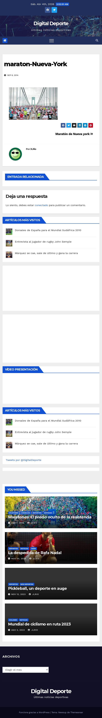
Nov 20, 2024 (18, 558)
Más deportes (27, 584)
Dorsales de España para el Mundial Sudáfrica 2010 (48, 230)
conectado (41, 205)
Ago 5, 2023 (18, 630)
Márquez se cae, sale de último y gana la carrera (46, 253)
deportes (37, 513)
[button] (97, 40)
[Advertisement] (30, 287)
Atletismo (13, 513)
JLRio (33, 149)
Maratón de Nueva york (74, 134)
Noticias (48, 513)
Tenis (33, 548)
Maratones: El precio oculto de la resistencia (49, 517)
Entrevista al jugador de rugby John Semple (43, 241)
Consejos (25, 513)
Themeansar (76, 712)
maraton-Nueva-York (35, 64)
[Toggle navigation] (51, 40)
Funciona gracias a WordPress (34, 712)
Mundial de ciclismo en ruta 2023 (39, 624)
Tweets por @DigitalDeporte (23, 460)
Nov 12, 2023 (18, 594)
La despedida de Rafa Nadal (34, 552)
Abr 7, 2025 (17, 523)
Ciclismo (13, 620)
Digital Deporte (51, 23)
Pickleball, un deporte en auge (37, 588)
